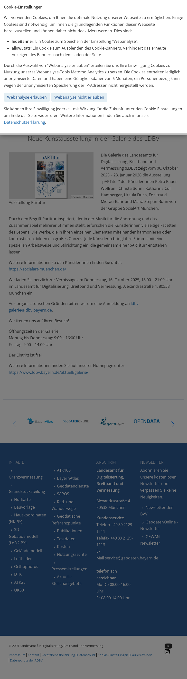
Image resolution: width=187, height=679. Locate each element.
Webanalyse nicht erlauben (79, 97)
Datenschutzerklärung (24, 122)
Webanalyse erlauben (27, 97)
